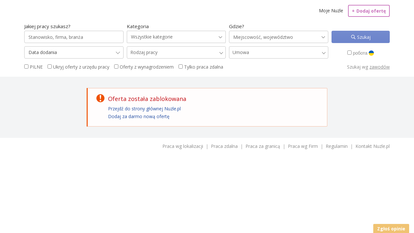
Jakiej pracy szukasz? (47, 26)
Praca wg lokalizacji (182, 146)
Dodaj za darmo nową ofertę (138, 116)
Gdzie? (236, 26)
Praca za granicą (262, 146)
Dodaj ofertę (369, 11)
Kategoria (138, 26)
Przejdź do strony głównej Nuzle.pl (144, 108)
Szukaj (363, 37)
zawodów (379, 67)
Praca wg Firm (303, 146)
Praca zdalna (224, 146)
